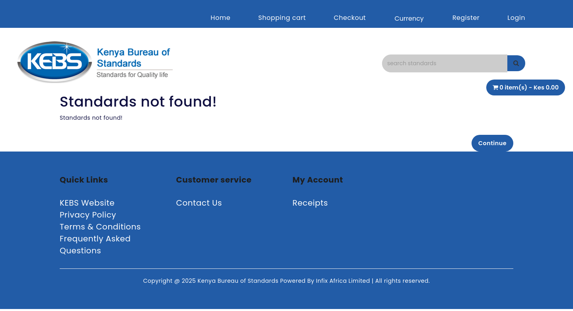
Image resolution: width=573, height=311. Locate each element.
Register (465, 17)
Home (220, 17)
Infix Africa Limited (344, 283)
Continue (489, 143)
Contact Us (199, 204)
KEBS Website (87, 204)
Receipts (310, 204)
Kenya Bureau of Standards (239, 283)
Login (516, 17)
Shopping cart (282, 17)
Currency (408, 18)
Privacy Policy (88, 216)
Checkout (350, 17)
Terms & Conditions (100, 228)
